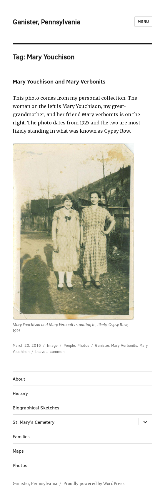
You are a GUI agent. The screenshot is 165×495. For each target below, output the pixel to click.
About (19, 379)
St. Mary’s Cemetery (33, 422)
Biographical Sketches (36, 407)
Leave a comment (50, 351)
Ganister (102, 345)
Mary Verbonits (124, 345)
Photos (83, 345)
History (20, 393)
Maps (18, 451)
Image (52, 345)
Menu (143, 21)
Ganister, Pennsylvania (46, 21)
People (69, 345)
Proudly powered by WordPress (93, 483)
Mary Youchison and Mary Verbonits (59, 81)
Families (21, 436)
